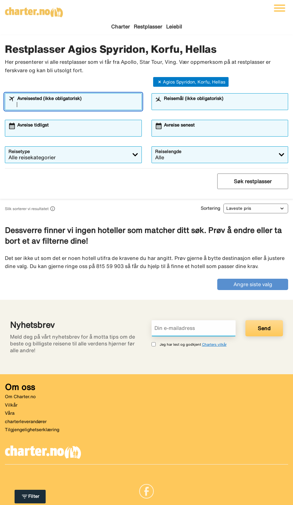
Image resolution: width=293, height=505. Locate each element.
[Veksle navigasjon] (279, 8)
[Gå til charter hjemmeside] (34, 10)
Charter (120, 26)
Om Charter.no (20, 396)
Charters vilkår (214, 344)
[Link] (146, 490)
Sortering (210, 208)
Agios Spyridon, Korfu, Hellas (190, 82)
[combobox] (77, 104)
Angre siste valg (252, 284)
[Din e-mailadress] (194, 328)
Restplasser (148, 26)
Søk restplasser (253, 181)
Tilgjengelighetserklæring (32, 429)
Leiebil (174, 26)
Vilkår (11, 405)
